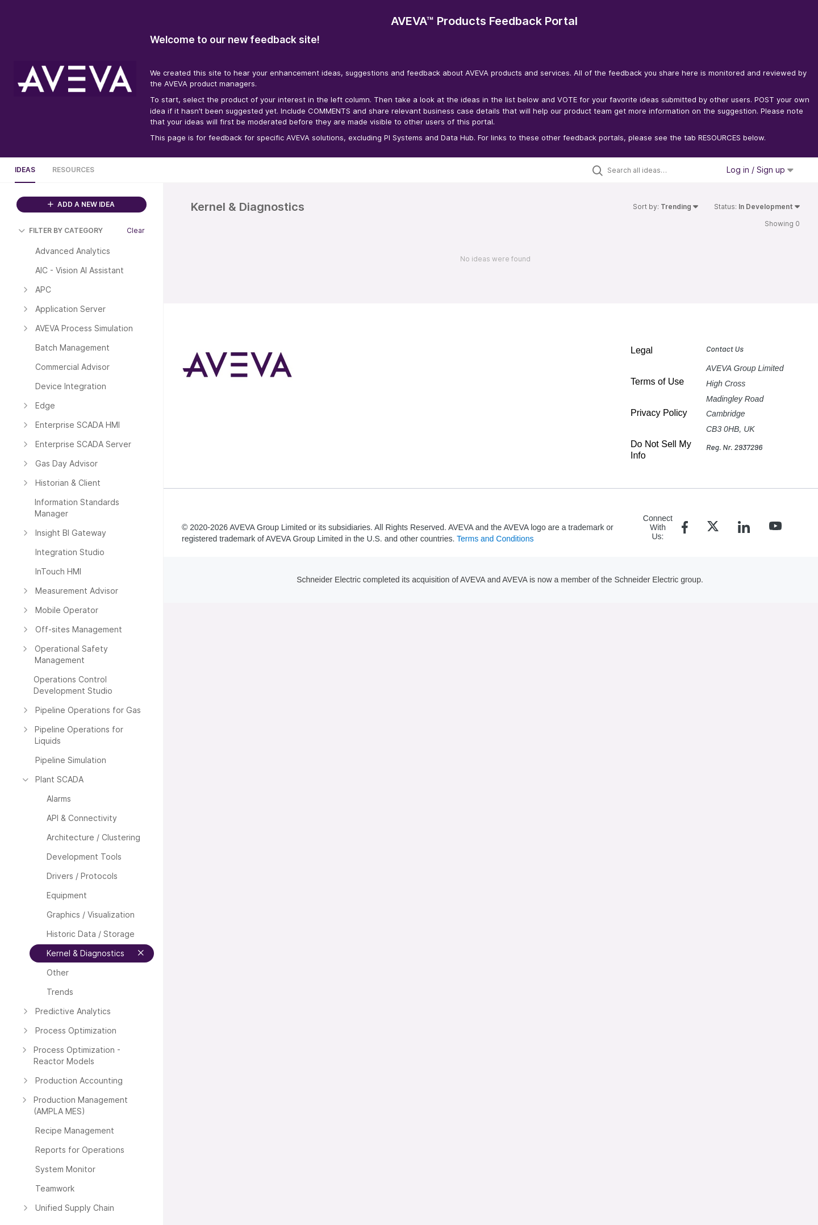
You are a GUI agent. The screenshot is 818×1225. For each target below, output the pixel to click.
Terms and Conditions (495, 538)
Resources (73, 169)
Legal (642, 350)
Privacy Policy (659, 413)
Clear (136, 230)
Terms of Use (657, 381)
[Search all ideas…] (660, 170)
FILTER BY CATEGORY (60, 230)
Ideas (25, 169)
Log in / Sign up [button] (760, 169)
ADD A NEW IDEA (81, 204)
